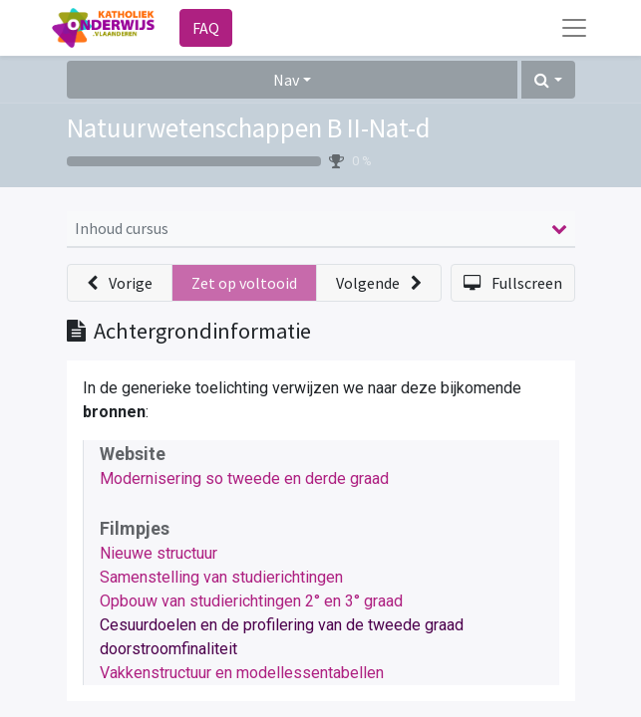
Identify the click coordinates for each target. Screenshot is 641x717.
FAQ (205, 28)
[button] (547, 80)
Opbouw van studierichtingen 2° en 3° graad (251, 601)
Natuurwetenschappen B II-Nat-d (249, 127)
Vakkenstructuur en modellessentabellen (242, 672)
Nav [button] (286, 80)
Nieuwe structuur (158, 553)
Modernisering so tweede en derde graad (244, 478)
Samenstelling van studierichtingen (221, 577)
